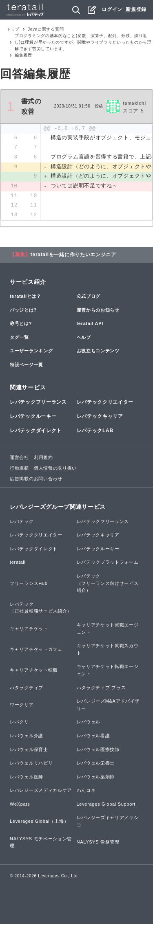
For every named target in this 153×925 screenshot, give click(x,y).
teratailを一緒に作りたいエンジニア (73, 255)
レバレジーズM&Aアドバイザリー (108, 706)
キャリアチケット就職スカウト (108, 650)
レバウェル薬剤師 (96, 777)
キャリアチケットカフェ (36, 650)
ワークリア (22, 705)
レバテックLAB (95, 432)
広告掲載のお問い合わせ (36, 479)
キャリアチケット (29, 629)
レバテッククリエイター (105, 403)
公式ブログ (89, 296)
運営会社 (19, 458)
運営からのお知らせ (98, 310)
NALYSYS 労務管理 (98, 843)
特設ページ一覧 (26, 365)
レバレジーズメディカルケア (41, 791)
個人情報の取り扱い (55, 468)
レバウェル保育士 (29, 750)
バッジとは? (23, 310)
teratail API (90, 324)
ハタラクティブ (26, 688)
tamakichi (134, 103)
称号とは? (21, 324)
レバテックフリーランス (38, 403)
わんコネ (86, 791)
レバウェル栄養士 (96, 763)
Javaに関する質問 (46, 29)
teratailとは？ (25, 296)
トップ (13, 29)
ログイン (112, 9)
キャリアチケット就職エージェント (108, 629)
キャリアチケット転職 (34, 671)
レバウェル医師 (26, 777)
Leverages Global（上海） (39, 822)
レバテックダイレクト (36, 432)
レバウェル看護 (93, 736)
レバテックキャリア (100, 417)
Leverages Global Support (106, 804)
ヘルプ (84, 338)
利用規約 (43, 458)
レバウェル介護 (26, 736)
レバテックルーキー (33, 417)
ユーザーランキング (31, 351)
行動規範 (19, 468)
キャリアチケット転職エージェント (108, 671)
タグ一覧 (19, 338)
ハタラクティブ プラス (101, 688)
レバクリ (19, 723)
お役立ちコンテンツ (98, 351)
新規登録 (136, 9)
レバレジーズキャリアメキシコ (108, 822)
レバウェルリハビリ (31, 763)
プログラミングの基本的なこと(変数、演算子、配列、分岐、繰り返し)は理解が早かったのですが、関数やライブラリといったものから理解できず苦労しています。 (83, 42)
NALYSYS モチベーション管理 (41, 843)
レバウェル (89, 723)
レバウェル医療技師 (98, 750)
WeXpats (20, 804)
